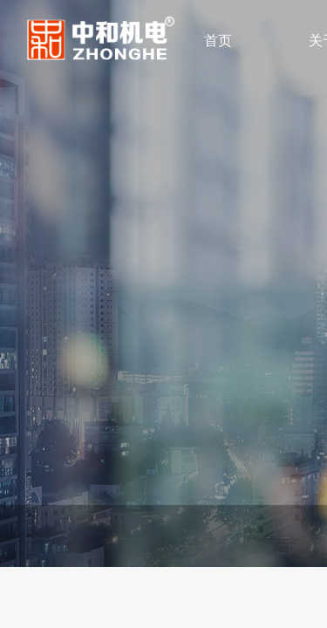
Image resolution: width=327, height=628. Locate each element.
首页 (218, 40)
